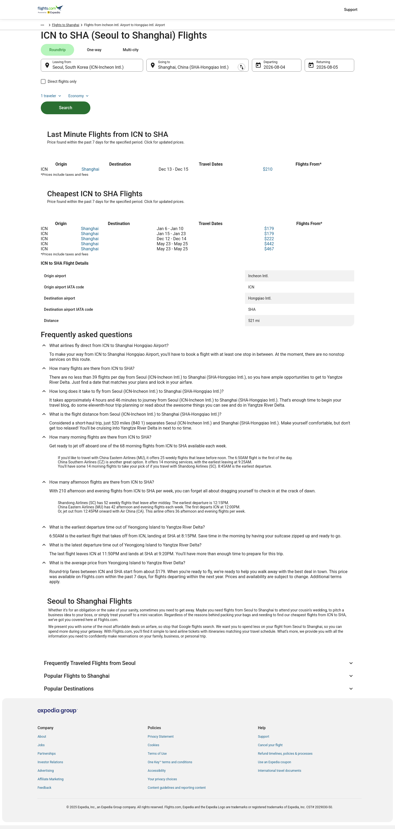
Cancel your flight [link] (270, 749)
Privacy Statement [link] (161, 740)
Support (350, 9)
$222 (269, 242)
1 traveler (309, 52)
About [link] (42, 740)
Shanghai (90, 172)
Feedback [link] (44, 791)
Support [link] (263, 740)
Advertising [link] (46, 774)
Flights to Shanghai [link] (85, 26)
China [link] (63, 26)
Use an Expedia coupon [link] (274, 766)
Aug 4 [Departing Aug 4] (269, 69)
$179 (269, 232)
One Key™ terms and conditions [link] (170, 766)
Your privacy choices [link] (162, 783)
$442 (269, 247)
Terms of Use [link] (157, 757)
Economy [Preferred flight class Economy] (337, 52)
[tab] (57, 52)
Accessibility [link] (157, 774)
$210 (267, 172)
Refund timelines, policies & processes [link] (285, 757)
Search (65, 101)
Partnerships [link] (47, 757)
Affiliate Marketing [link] (50, 783)
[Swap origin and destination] (146, 68)
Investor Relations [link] (50, 766)
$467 (269, 252)
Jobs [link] (41, 749)
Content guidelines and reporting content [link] (176, 791)
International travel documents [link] (279, 774)
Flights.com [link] (46, 26)
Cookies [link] (153, 749)
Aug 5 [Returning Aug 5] (321, 69)
